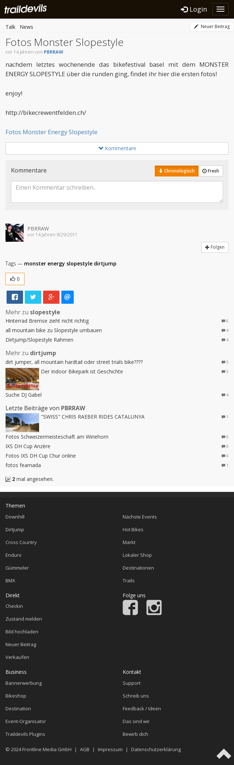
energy (56, 263)
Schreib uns (136, 695)
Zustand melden (23, 619)
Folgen (215, 247)
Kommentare (117, 148)
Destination (18, 708)
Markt (129, 542)
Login (194, 9)
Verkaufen (17, 657)
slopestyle (79, 263)
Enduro (13, 555)
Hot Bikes (133, 529)
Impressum (110, 749)
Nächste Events (140, 516)
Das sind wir (136, 721)
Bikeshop (15, 695)
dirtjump (105, 263)
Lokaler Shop (137, 555)
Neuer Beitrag (212, 26)
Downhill (14, 516)
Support (132, 683)
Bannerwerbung (23, 683)
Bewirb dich (135, 734)
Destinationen (138, 567)
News (26, 26)
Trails (129, 580)
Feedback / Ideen (142, 708)
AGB (84, 749)
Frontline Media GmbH (47, 749)
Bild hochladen (21, 631)
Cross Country (21, 542)
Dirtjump (14, 529)
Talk (10, 26)
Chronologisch (177, 171)
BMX (10, 580)
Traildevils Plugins (25, 734)
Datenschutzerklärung (156, 749)
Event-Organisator (25, 721)
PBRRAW (53, 52)
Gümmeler (17, 567)
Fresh (210, 171)
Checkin (14, 606)
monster (35, 263)
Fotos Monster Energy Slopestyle (51, 132)
